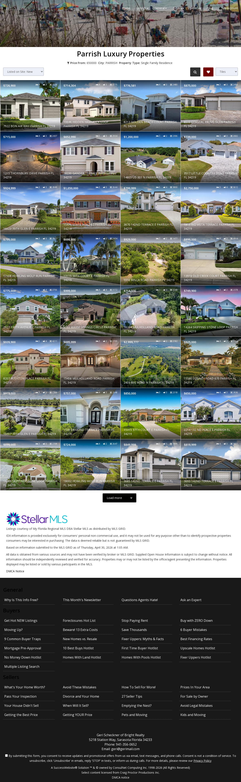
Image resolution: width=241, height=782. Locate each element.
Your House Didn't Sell (21, 705)
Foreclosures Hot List (79, 620)
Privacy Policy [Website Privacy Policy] (202, 761)
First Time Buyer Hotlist (140, 648)
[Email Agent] (6, 8)
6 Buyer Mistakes (193, 629)
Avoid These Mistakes (79, 687)
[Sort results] (23, 71)
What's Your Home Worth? (24, 687)
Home (126, 8)
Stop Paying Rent (135, 620)
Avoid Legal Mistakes (196, 705)
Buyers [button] (178, 8)
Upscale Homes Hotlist (197, 648)
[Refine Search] (195, 71)
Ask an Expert (190, 600)
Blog (210, 8)
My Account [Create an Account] (228, 8)
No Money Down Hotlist (22, 657)
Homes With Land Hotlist (82, 657)
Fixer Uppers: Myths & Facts (143, 639)
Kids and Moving (193, 715)
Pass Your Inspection (20, 696)
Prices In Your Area (195, 687)
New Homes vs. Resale (80, 639)
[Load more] (119, 497)
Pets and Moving (134, 715)
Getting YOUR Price (77, 715)
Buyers (11, 610)
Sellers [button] (195, 8)
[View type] (226, 71)
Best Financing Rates (196, 639)
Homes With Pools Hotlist (141, 657)
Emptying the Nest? (137, 705)
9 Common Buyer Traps (22, 639)
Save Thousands (134, 629)
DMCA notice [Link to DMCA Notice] (120, 777)
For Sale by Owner (194, 696)
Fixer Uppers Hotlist (195, 657)
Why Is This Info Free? (21, 600)
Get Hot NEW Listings (20, 620)
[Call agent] (13, 8)
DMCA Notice (15, 571)
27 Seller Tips (132, 696)
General (13, 589)
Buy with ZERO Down (196, 620)
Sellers (11, 677)
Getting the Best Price (21, 715)
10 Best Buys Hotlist (78, 648)
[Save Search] (208, 71)
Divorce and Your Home (81, 696)
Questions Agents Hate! (140, 600)
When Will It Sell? (76, 705)
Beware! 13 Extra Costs (80, 629)
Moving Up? (13, 629)
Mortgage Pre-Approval (22, 648)
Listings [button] (142, 8)
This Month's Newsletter (82, 600)
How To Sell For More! (138, 687)
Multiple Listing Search (21, 666)
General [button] (160, 8)
